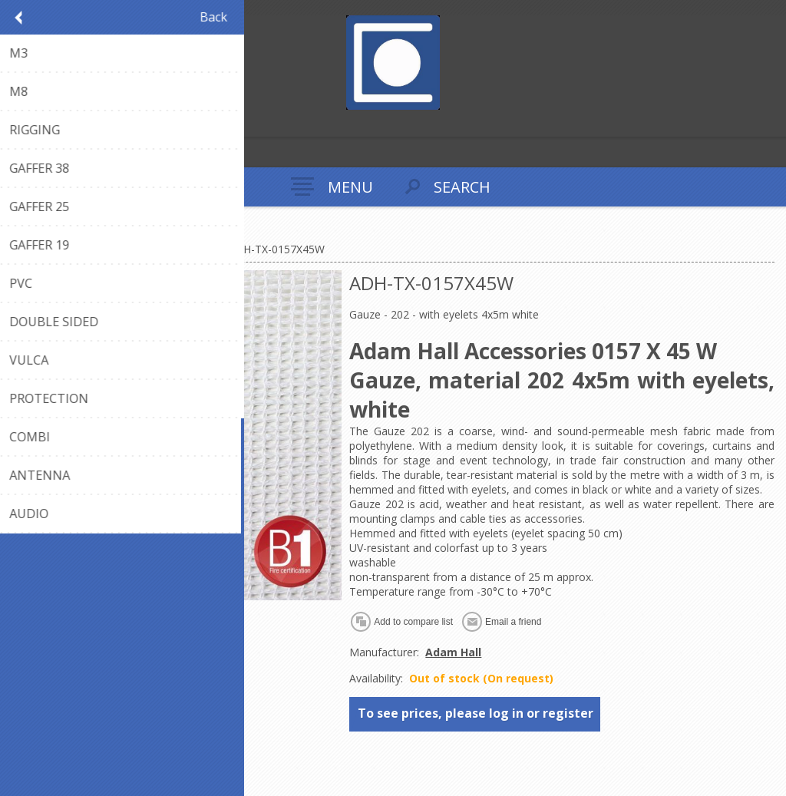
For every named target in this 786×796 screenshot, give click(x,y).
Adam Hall (453, 652)
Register (15, 123)
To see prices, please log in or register (475, 713)
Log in (44, 123)
